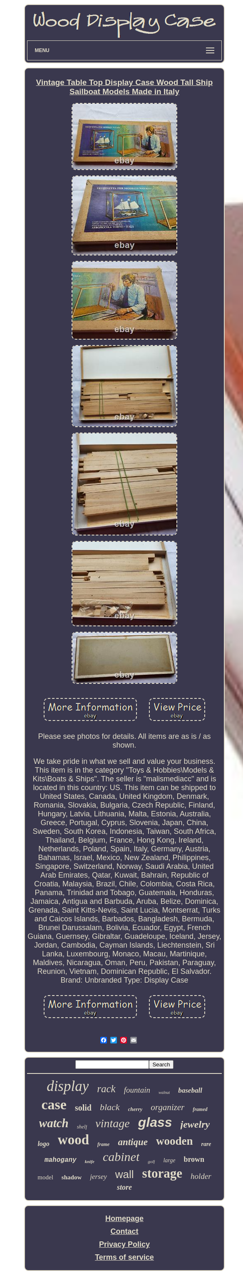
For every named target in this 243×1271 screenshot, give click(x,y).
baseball (190, 1090)
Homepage (124, 1218)
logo (43, 1143)
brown (193, 1159)
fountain (137, 1090)
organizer (167, 1107)
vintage (112, 1123)
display (68, 1086)
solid (83, 1107)
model (45, 1177)
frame (103, 1144)
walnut (164, 1092)
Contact (125, 1231)
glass (155, 1122)
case (53, 1104)
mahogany (61, 1160)
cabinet (121, 1156)
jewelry (195, 1124)
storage (162, 1173)
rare (206, 1144)
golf (151, 1161)
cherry (135, 1109)
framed (200, 1109)
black (110, 1107)
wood (73, 1139)
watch (54, 1123)
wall (124, 1174)
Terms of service (124, 1257)
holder (201, 1176)
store (124, 1187)
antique (133, 1142)
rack (106, 1088)
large (169, 1160)
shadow (72, 1177)
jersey (98, 1177)
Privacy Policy (124, 1244)
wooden (174, 1141)
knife (89, 1161)
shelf (82, 1126)
